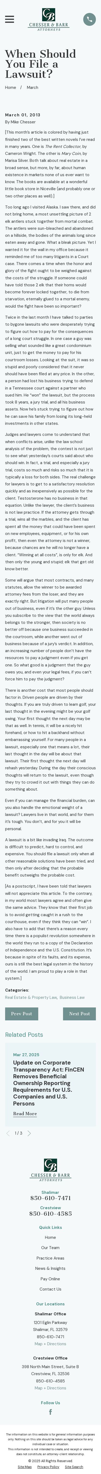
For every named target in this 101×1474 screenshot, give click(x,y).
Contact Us (50, 1289)
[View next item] (29, 1133)
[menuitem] (25, 1467)
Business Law (72, 997)
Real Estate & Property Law (31, 997)
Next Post (79, 1013)
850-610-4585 (50, 1213)
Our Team (50, 1247)
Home (50, 1237)
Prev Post (21, 1013)
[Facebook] (50, 1412)
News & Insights (50, 1268)
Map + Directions (50, 1344)
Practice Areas (50, 1258)
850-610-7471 (50, 1198)
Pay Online (50, 1279)
